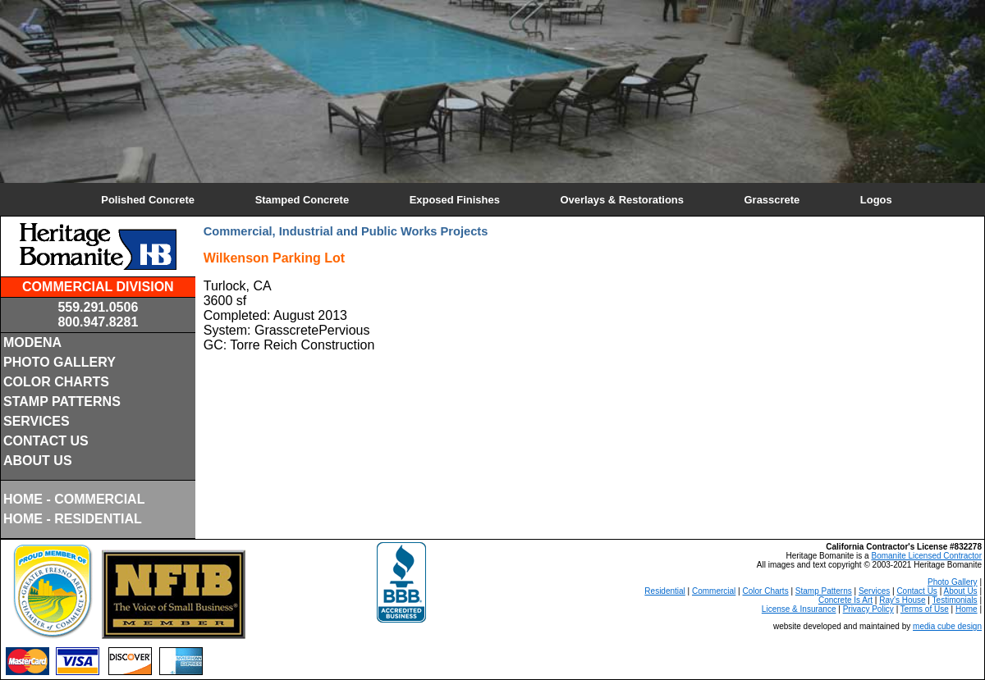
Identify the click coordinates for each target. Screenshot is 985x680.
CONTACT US (46, 441)
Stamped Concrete (302, 200)
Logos (876, 200)
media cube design (947, 626)
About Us (960, 591)
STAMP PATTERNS (62, 401)
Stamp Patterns (823, 591)
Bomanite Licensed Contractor (926, 555)
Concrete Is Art (845, 600)
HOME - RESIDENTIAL (72, 519)
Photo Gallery (953, 581)
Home (966, 609)
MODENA (32, 342)
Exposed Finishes (455, 200)
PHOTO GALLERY (59, 362)
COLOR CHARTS (56, 382)
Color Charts (766, 591)
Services (874, 591)
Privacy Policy (868, 609)
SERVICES (36, 421)
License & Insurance (799, 609)
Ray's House (902, 600)
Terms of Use (924, 609)
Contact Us (916, 591)
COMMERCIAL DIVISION (98, 287)
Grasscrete (772, 200)
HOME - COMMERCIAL (73, 499)
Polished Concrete (148, 200)
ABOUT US (37, 461)
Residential (664, 591)
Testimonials (955, 600)
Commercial (713, 591)
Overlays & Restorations (621, 200)
